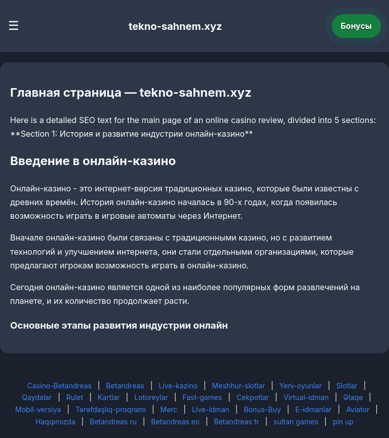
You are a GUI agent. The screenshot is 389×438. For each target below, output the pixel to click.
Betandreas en (175, 421)
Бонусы (356, 26)
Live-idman (210, 409)
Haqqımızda (55, 421)
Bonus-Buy (262, 409)
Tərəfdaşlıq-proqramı (110, 409)
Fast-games (202, 397)
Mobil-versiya (38, 409)
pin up (343, 421)
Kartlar (109, 397)
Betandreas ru (113, 421)
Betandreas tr (236, 421)
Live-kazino (178, 385)
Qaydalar (37, 397)
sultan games (296, 421)
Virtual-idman (306, 397)
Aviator (357, 409)
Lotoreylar (151, 397)
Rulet (74, 397)
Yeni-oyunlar (301, 385)
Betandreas (125, 385)
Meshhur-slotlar (238, 385)
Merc (169, 409)
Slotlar (347, 385)
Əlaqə (353, 397)
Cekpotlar (253, 397)
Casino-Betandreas (59, 385)
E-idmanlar (313, 409)
